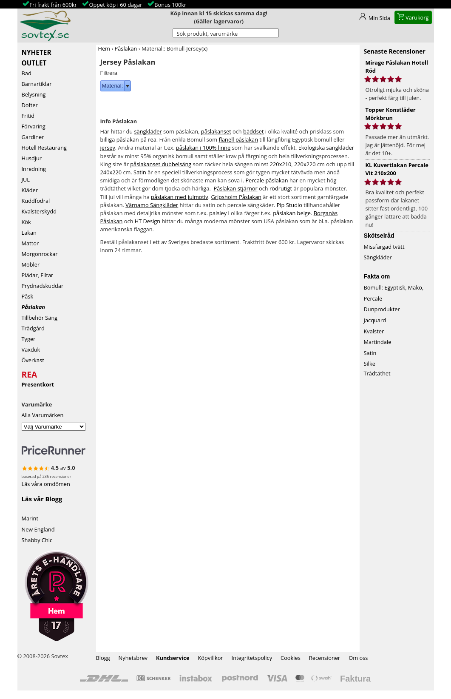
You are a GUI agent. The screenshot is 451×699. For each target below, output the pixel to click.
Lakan (29, 232)
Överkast (33, 360)
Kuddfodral (36, 201)
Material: (112, 85)
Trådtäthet (377, 373)
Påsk (28, 296)
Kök (26, 222)
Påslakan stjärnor (235, 188)
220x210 (281, 164)
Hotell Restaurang (44, 147)
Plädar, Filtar (38, 275)
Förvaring (33, 126)
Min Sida (379, 18)
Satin (139, 172)
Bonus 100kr (170, 5)
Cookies (291, 658)
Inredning (34, 169)
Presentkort (38, 384)
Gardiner (33, 137)
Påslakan (33, 307)
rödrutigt (280, 188)
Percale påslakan (266, 180)
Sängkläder (378, 257)
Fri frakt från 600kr (53, 5)
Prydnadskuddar (43, 286)
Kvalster (374, 331)
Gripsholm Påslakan (236, 197)
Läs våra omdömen (46, 484)
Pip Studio (289, 205)
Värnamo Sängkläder (151, 205)
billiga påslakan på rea (128, 139)
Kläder (30, 190)
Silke (369, 363)
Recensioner (324, 658)
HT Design (147, 221)
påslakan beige (292, 213)
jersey (107, 147)
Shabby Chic (37, 540)
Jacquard (375, 320)
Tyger (29, 339)
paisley (218, 213)
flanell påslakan (238, 139)
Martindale (377, 342)
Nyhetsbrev (133, 658)
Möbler (31, 264)
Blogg (103, 658)
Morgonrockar (40, 254)
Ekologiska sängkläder (326, 147)
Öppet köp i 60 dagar (115, 5)
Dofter (30, 105)
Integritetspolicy (252, 658)
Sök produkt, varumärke (207, 33)
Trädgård (33, 328)
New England (38, 529)
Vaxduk (31, 349)
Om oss (358, 658)
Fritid (28, 115)
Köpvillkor (210, 658)
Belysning (34, 94)
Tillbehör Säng (40, 317)
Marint (30, 518)
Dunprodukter (382, 309)
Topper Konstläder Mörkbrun (391, 114)
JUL (26, 179)
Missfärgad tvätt (384, 246)
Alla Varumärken (43, 415)
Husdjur (32, 158)
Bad (26, 73)
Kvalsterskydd (39, 211)
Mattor (30, 243)
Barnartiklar (37, 84)
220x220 (305, 164)
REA (29, 373)
